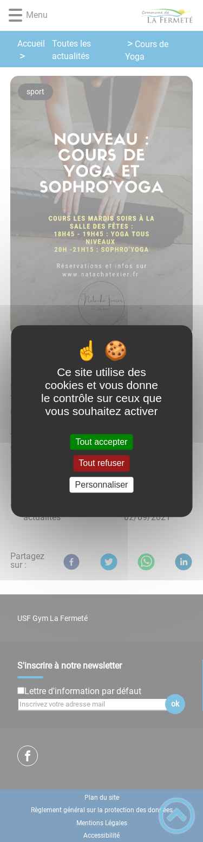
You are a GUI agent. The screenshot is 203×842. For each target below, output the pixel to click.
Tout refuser (101, 463)
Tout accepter (101, 441)
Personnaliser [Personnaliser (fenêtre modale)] (101, 484)
